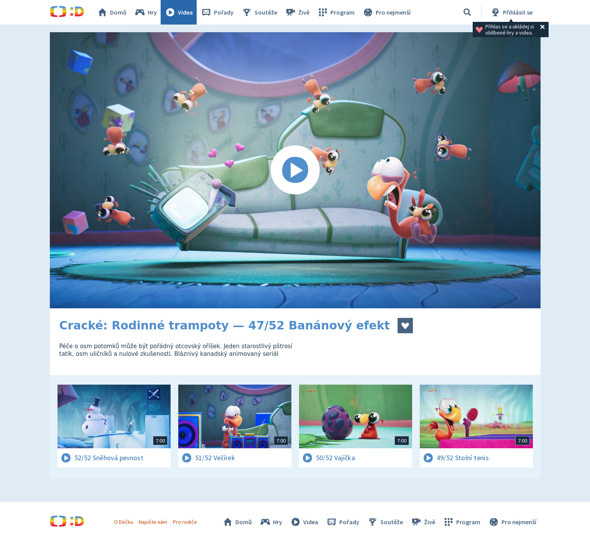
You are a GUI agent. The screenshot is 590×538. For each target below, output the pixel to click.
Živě (297, 12)
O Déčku (123, 521)
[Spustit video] (295, 170)
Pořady (217, 12)
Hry (145, 12)
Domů (112, 12)
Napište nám (153, 521)
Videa (178, 12)
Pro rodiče (185, 521)
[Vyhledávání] (467, 12)
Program (336, 12)
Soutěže (259, 12)
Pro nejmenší (386, 12)
